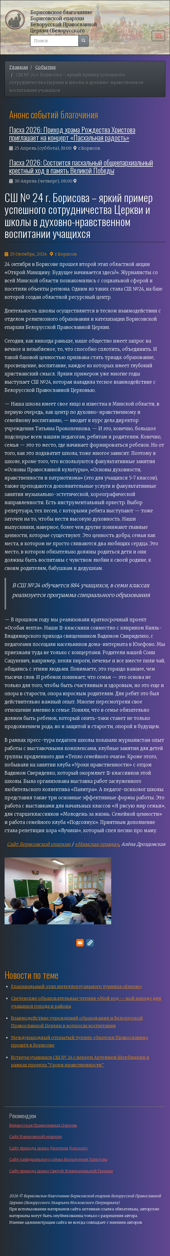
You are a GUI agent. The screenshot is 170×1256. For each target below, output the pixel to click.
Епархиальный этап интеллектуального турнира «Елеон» (76, 986)
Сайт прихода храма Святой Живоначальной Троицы (61, 1171)
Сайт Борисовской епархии (38, 844)
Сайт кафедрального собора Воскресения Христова (58, 1159)
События (45, 67)
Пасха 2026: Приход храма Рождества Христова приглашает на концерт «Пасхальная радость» (72, 133)
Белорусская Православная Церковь (43, 1125)
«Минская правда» (97, 844)
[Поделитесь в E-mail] (80, 943)
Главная (18, 67)
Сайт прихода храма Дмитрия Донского (48, 1148)
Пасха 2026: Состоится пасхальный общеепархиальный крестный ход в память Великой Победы (81, 166)
